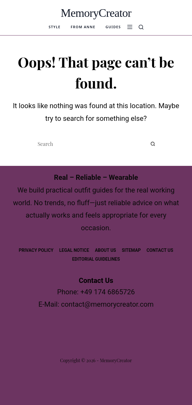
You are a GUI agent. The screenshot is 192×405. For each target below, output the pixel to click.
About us (105, 250)
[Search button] (153, 143)
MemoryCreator (96, 13)
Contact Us (160, 250)
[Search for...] (89, 143)
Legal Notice (74, 250)
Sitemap (131, 250)
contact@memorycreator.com (107, 304)
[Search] (141, 27)
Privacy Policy (36, 250)
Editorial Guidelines (96, 259)
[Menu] (129, 26)
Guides (113, 27)
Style (55, 27)
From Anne (83, 27)
